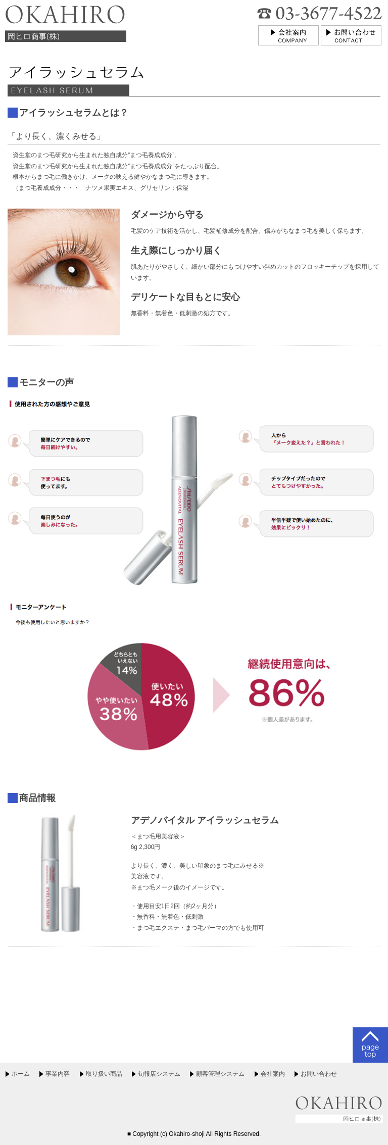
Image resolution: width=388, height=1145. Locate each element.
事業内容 (57, 1073)
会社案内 (273, 1073)
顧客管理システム (220, 1073)
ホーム (21, 1073)
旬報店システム (159, 1073)
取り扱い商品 (104, 1073)
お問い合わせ (319, 1073)
